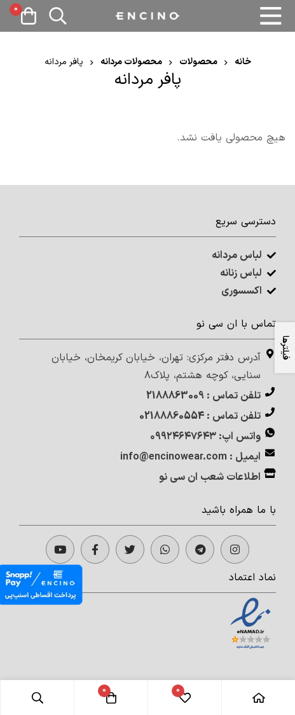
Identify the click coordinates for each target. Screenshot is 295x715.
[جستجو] (57, 15)
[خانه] (258, 697)
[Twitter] (130, 549)
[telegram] (200, 549)
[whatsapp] (165, 549)
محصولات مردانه (131, 62)
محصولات (198, 62)
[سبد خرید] (28, 15)
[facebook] (95, 549)
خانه (243, 62)
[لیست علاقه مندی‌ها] (184, 697)
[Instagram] (235, 549)
